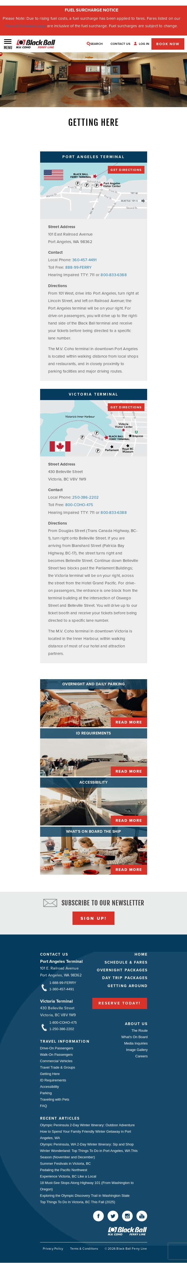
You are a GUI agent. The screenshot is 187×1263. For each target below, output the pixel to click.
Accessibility (49, 1086)
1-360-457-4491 (61, 989)
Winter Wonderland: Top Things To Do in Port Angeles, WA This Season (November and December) (89, 1153)
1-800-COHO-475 (63, 1022)
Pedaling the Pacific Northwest (63, 1170)
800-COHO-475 (79, 504)
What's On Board (134, 1037)
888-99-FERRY (78, 267)
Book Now (168, 43)
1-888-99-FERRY (62, 982)
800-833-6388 (114, 275)
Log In (145, 43)
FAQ (43, 1106)
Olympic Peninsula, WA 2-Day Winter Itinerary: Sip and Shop (87, 1144)
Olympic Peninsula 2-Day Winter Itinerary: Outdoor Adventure (87, 1125)
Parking (46, 1093)
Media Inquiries (135, 1043)
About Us (135, 1023)
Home (140, 954)
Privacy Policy (51, 1248)
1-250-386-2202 (61, 1029)
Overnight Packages (121, 970)
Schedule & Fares (125, 962)
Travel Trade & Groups (57, 1067)
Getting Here (50, 1074)
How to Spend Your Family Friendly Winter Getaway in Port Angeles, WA (85, 1134)
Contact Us (54, 954)
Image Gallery (136, 1049)
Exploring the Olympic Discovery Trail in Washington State (85, 1195)
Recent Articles (60, 1118)
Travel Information (65, 1041)
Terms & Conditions (83, 1248)
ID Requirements (53, 1080)
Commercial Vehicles (56, 1061)
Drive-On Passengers (56, 1048)
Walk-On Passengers (56, 1054)
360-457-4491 (84, 260)
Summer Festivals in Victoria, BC (65, 1163)
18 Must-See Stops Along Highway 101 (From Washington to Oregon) (87, 1185)
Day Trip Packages (123, 978)
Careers (141, 1056)
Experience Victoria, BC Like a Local (68, 1176)
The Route (139, 1030)
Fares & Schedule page (26, 26)
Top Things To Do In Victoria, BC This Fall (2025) (77, 1202)
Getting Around (126, 986)
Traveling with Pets (54, 1099)
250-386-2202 (85, 497)
